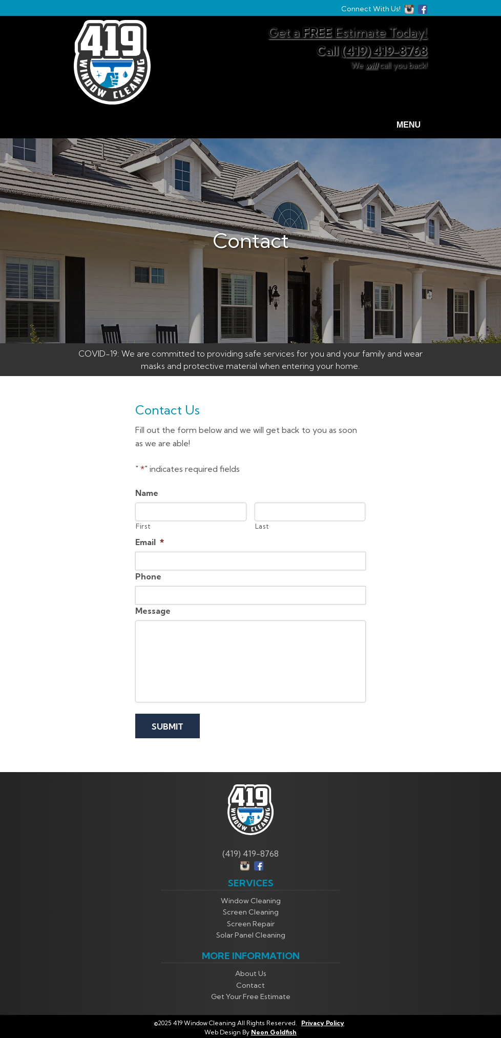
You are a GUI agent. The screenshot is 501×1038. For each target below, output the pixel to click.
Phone (148, 576)
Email (149, 542)
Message (153, 611)
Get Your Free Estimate (250, 995)
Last (262, 526)
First (143, 526)
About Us (250, 972)
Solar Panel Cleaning (250, 933)
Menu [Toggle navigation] (402, 125)
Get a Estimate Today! (347, 32)
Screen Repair (251, 922)
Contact (250, 983)
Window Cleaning (251, 899)
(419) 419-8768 (384, 50)
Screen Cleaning (251, 911)
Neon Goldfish (274, 1030)
